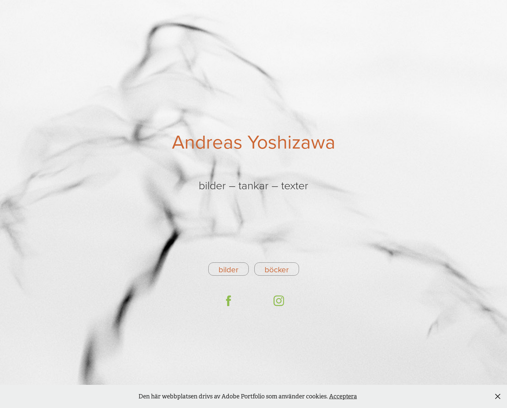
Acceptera (343, 396)
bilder (228, 269)
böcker (277, 269)
